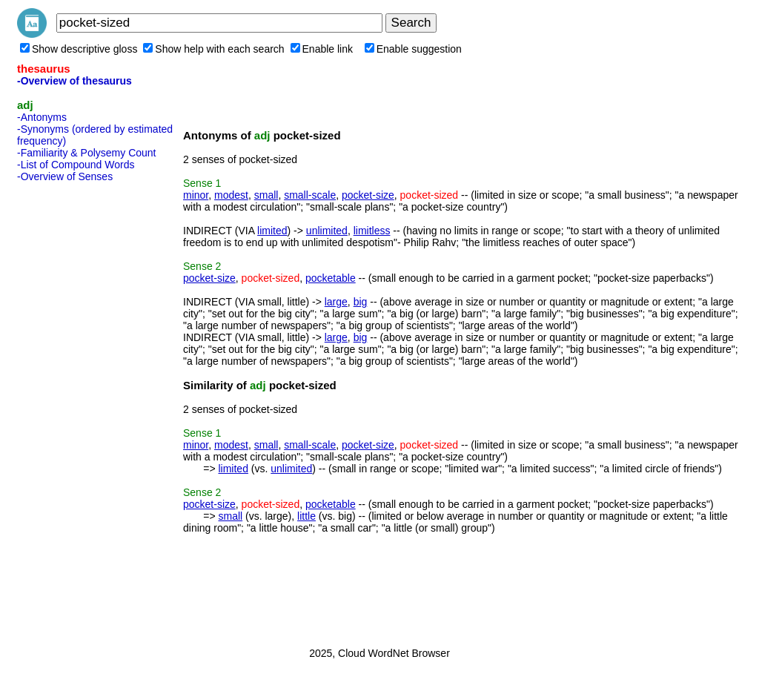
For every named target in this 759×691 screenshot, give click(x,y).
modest (231, 195)
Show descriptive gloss (78, 49)
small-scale (310, 195)
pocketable (330, 278)
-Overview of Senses (65, 176)
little (306, 516)
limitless (372, 231)
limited (272, 231)
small (266, 195)
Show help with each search (213, 49)
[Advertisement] (76, 410)
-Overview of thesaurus (74, 81)
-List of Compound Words (75, 165)
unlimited (327, 231)
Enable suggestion (413, 49)
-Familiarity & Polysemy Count (86, 153)
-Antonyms (42, 117)
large (336, 302)
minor (195, 195)
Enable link (322, 49)
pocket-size (368, 195)
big (361, 302)
